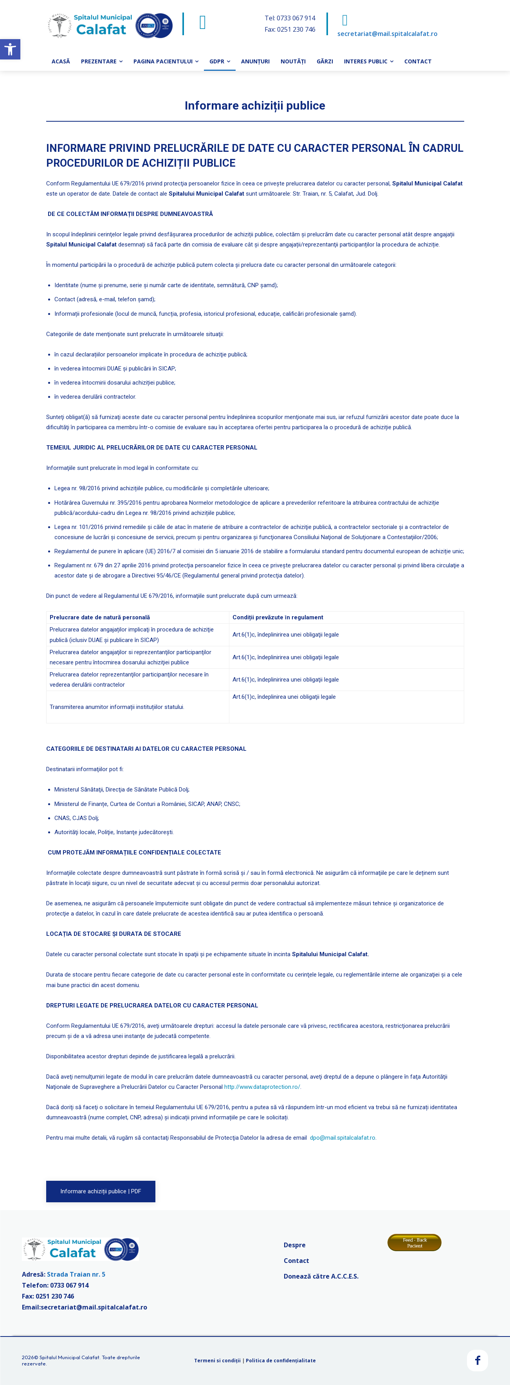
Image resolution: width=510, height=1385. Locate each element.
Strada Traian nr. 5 (76, 1274)
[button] (10, 49)
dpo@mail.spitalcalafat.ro (342, 1137)
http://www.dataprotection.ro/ (262, 1086)
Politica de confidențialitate (281, 1360)
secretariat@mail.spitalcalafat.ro (387, 33)
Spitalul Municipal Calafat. (70, 1357)
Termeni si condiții (217, 1360)
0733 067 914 (69, 1285)
